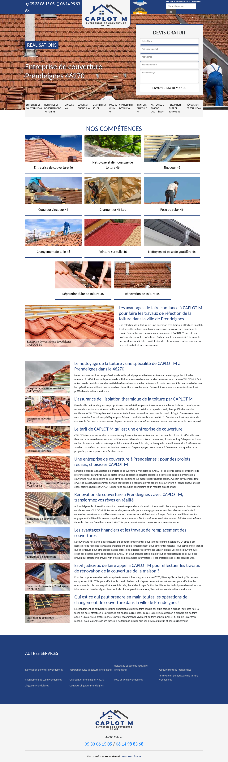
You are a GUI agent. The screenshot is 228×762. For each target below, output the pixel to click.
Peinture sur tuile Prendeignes (174, 669)
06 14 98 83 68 (129, 744)
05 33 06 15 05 (40, 4)
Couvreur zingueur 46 (84, 106)
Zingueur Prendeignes (37, 685)
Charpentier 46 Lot (99, 106)
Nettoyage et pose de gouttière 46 (158, 108)
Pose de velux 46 (113, 108)
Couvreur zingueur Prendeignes (87, 685)
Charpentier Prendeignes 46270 (87, 679)
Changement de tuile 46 (126, 106)
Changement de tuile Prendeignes (43, 679)
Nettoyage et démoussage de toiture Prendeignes (178, 677)
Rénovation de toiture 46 (194, 106)
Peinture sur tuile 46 (142, 108)
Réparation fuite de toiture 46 (175, 108)
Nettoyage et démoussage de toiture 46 (52, 108)
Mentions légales (131, 756)
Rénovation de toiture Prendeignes (44, 669)
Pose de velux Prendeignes (128, 679)
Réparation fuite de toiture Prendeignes (91, 669)
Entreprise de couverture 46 (34, 106)
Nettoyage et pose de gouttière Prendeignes (131, 667)
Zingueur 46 (70, 106)
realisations (42, 45)
